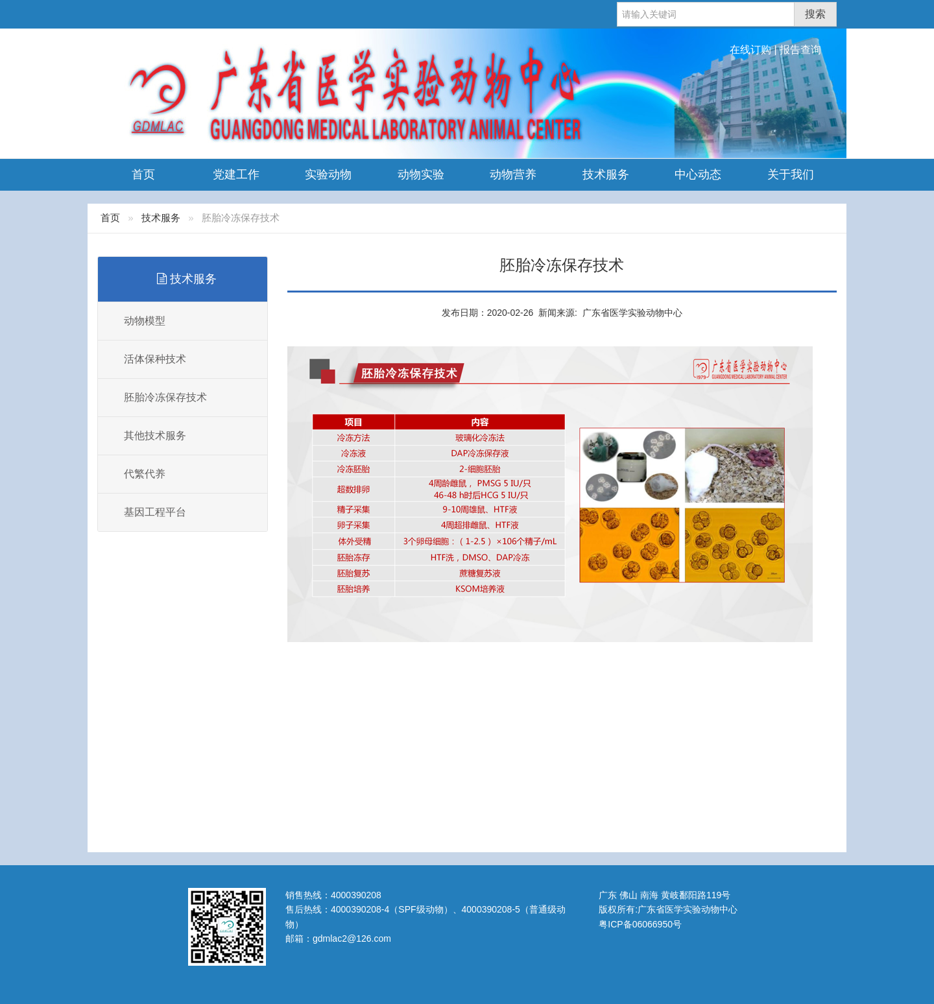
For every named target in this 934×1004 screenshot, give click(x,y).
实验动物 (328, 174)
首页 (143, 174)
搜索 (815, 13)
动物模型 (144, 320)
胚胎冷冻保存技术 (165, 397)
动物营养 (513, 174)
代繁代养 (144, 473)
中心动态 (698, 174)
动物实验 (421, 174)
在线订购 (750, 49)
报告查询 (800, 49)
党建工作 (236, 174)
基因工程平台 (155, 512)
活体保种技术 (155, 359)
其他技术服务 (155, 435)
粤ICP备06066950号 (640, 924)
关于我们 (790, 174)
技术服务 (605, 174)
